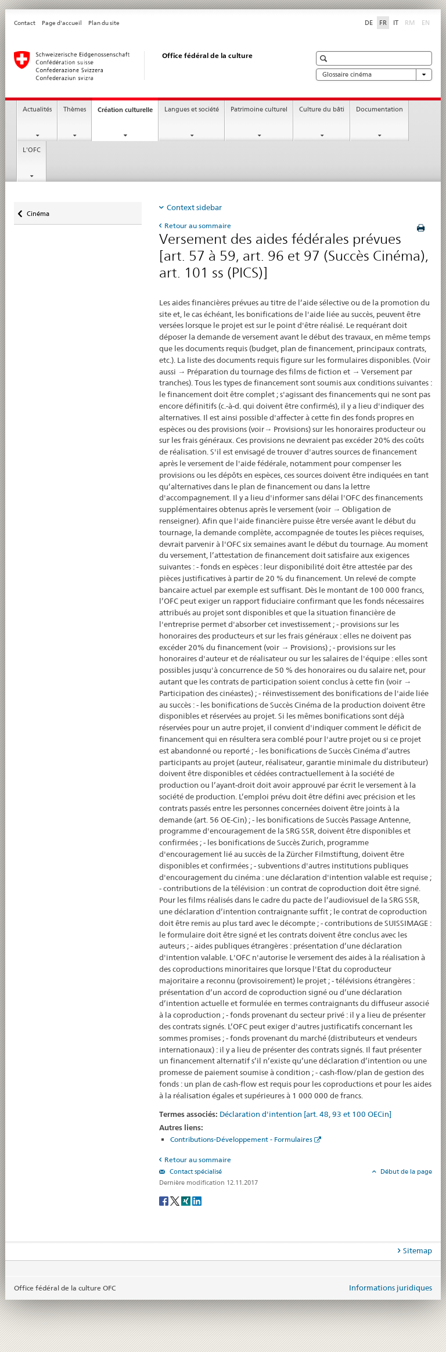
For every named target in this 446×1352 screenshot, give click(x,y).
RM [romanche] (411, 22)
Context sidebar (194, 207)
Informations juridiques (390, 1287)
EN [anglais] (427, 22)
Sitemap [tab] (417, 1250)
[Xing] (186, 1200)
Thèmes (74, 109)
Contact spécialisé (195, 1171)
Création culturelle (128, 113)
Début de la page (405, 1171)
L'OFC (32, 150)
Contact (24, 23)
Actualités (37, 109)
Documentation (379, 109)
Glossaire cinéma (374, 74)
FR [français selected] (383, 23)
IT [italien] (395, 23)
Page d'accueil (62, 23)
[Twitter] (175, 1200)
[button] (325, 58)
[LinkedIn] (197, 1200)
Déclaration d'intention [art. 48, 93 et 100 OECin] (305, 1114)
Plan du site (104, 23)
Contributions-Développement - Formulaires (241, 1139)
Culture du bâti (321, 109)
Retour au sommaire (197, 225)
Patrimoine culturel (259, 109)
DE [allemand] (369, 23)
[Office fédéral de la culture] (150, 65)
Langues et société (191, 109)
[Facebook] (164, 1200)
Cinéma (37, 211)
